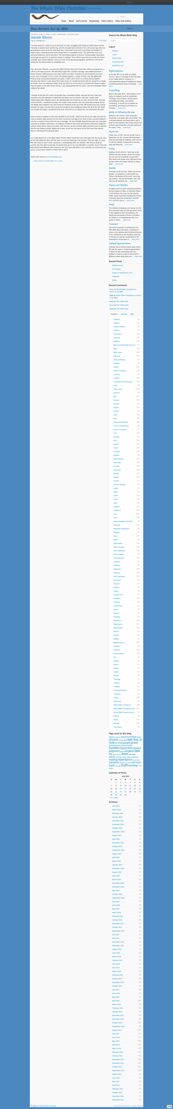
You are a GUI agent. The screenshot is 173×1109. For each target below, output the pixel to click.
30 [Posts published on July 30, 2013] (121, 795)
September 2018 (118, 898)
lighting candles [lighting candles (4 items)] (117, 754)
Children (116, 363)
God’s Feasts (81, 21)
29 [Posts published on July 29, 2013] (116, 795)
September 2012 (118, 1070)
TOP (169, 1107)
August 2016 (117, 949)
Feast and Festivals (120, 422)
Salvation (116, 650)
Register (115, 51)
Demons (116, 393)
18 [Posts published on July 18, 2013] (130, 789)
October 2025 (117, 828)
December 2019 (118, 883)
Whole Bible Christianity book (124, 709)
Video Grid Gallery (123, 21)
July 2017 (115, 935)
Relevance (117, 620)
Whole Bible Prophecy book (123, 712)
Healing (116, 455)
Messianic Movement (121, 529)
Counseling (114, 90)
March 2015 (116, 971)
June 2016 (116, 953)
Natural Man (73, 34)
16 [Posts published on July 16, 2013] (121, 789)
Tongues (116, 683)
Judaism (116, 507)
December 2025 (118, 821)
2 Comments (101, 40)
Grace (115, 448)
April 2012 (116, 1085)
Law (115, 514)
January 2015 (117, 979)
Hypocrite (113, 131)
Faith (115, 415)
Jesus (115, 499)
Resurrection (118, 628)
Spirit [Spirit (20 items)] (112, 765)
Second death (118, 653)
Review (116, 631)
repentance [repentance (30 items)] (125, 759)
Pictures (116, 584)
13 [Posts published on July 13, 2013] (140, 785)
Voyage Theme (136, 1106)
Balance (116, 341)
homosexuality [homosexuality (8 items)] (126, 745)
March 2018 (116, 913)
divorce (41, 161)
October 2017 (117, 927)
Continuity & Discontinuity (122, 382)
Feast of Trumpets (120, 429)
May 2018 (115, 909)
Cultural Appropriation (119, 243)
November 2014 (118, 982)
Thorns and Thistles (118, 185)
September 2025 (118, 832)
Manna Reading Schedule (122, 521)
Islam (115, 492)
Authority (116, 338)
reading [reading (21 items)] (113, 759)
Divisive (116, 404)
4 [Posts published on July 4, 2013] (130, 782)
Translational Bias (120, 690)
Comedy (116, 374)
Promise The (118, 595)
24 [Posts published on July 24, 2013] (125, 792)
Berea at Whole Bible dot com (124, 345)
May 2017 (115, 938)
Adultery (116, 323)
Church (34, 34)
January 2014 (117, 1012)
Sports (115, 665)
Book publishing (119, 360)
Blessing (116, 356)
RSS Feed (140, 2)
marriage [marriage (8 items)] (131, 754)
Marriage (61, 34)
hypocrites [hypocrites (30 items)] (126, 748)
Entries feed (116, 58)
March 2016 (116, 957)
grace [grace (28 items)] (134, 742)
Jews (115, 503)
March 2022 (116, 861)
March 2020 (116, 879)
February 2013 (117, 1052)
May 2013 (115, 1041)
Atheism (116, 330)
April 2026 (116, 806)
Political (116, 587)
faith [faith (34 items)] (130, 739)
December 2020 (118, 868)
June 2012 (116, 1078)
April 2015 (116, 968)
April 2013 (116, 1045)
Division (116, 400)
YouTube (136, 2)
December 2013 (118, 1015)
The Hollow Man (122, 301)
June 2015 (116, 964)
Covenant (113, 224)
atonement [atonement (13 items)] (126, 737)
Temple (116, 676)
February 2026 (117, 813)
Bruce (43, 41)
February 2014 (117, 1008)
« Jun (111, 797)
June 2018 (116, 905)
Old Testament (118, 558)
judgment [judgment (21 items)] (114, 751)
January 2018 (117, 920)
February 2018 (117, 916)
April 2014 (116, 1001)
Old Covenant (118, 554)
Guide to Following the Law (122, 112)
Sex (114, 657)
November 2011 (118, 1100)
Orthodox (116, 565)
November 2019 (118, 887)
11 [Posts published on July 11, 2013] (130, 785)
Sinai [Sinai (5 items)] (129, 763)
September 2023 (118, 850)
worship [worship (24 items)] (133, 765)
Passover (116, 573)
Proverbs (116, 602)
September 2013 (118, 1026)
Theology (116, 679)
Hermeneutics (118, 459)
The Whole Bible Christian (58, 8)
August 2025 (117, 835)
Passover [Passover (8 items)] (135, 757)
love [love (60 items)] (125, 754)
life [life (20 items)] (110, 754)
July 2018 (115, 901)
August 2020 (117, 872)
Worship (116, 723)
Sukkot (116, 668)
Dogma (116, 407)
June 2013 (116, 1037)
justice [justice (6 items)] (122, 751)
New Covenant (118, 547)
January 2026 (117, 817)
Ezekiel (116, 411)
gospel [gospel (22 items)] (126, 742)
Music (115, 536)
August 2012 (117, 1074)
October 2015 (117, 960)
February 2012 (117, 1089)
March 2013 (116, 1048)
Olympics (116, 562)
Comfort (116, 378)
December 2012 (118, 1059)
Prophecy (116, 598)
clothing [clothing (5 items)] (121, 740)
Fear (115, 418)
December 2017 (118, 924)
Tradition (116, 687)
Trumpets (116, 694)
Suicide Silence (41, 37)
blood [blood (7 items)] (139, 737)
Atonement (117, 334)
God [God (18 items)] (120, 742)
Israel (111, 204)
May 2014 (115, 997)
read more (122, 108)
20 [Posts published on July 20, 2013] (140, 789)
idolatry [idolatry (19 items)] (137, 748)
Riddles (116, 639)
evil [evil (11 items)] (125, 740)
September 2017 (118, 931)
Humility (116, 466)
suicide (60, 161)
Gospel (116, 444)
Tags (132, 314)
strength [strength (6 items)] (118, 766)
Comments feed (118, 62)
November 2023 (118, 843)
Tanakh (116, 672)
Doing (112, 148)
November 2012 (118, 1063)
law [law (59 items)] (137, 751)
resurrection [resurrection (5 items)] (136, 760)
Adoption (116, 319)
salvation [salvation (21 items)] (114, 762)
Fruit (115, 433)
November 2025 (118, 824)
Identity (116, 474)
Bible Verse (117, 352)
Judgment (117, 510)
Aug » (116, 797)
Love (53, 34)
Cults (115, 385)
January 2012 (117, 1092)
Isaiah (115, 488)
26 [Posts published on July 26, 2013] (135, 792)
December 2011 (118, 1096)
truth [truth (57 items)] (124, 765)
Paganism (117, 569)
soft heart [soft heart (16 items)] (136, 762)
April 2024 (116, 839)
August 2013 (117, 1030)
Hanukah (116, 451)
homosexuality (49, 161)
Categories (114, 314)
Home (63, 21)
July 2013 (115, 1034)
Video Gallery (107, 21)
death (35, 161)
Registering (94, 21)
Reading (116, 617)
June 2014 (116, 993)
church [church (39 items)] (113, 739)
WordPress (126, 1106)
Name (115, 540)
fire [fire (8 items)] (116, 743)
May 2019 (115, 890)
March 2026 (116, 810)
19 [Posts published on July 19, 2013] (135, 789)
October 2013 (117, 1023)
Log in (114, 54)
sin (56, 161)
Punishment (117, 606)
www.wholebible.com (54, 157)
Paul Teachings (119, 576)
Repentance (117, 624)
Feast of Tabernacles (121, 426)
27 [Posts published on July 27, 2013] (140, 792)
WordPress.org (117, 65)
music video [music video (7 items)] (126, 757)
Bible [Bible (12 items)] (134, 737)
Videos (116, 698)
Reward (116, 635)
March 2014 (116, 1004)
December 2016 (118, 942)
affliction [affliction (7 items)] (112, 737)
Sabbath (116, 646)
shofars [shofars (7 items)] (122, 763)
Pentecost (117, 580)
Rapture (116, 613)
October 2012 (117, 1067)
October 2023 (117, 846)
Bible (115, 349)
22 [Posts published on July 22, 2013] (116, 792)
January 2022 (117, 865)
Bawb (111, 301)
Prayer (115, 591)
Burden (112, 168)
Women (116, 716)
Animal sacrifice (119, 327)
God (115, 440)
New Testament (119, 551)
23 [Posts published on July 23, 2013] (121, 792)
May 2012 (115, 1081)
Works (115, 720)
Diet (114, 396)
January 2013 (117, 1056)
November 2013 (118, 1019)
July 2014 (115, 990)
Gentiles (116, 437)
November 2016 (118, 946)
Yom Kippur (117, 727)
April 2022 (116, 857)
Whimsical (117, 701)
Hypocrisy (117, 470)
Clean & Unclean (119, 371)
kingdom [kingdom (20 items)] (129, 751)
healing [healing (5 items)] (118, 745)
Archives (124, 314)
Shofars (116, 661)
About (71, 21)
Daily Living (44, 34)
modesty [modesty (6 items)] (119, 757)
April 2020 (116, 876)
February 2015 (117, 975)
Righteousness (116, 71)
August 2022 (117, 854)
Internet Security (119, 485)
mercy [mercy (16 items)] (112, 757)
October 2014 (117, 986)
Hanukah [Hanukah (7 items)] (112, 745)
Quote (115, 609)
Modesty (116, 532)
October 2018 (117, 894)
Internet (116, 481)
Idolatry (116, 477)
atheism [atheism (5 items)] (117, 737)
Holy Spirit (117, 463)
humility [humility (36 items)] (114, 748)
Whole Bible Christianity (122, 705)
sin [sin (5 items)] (126, 763)
